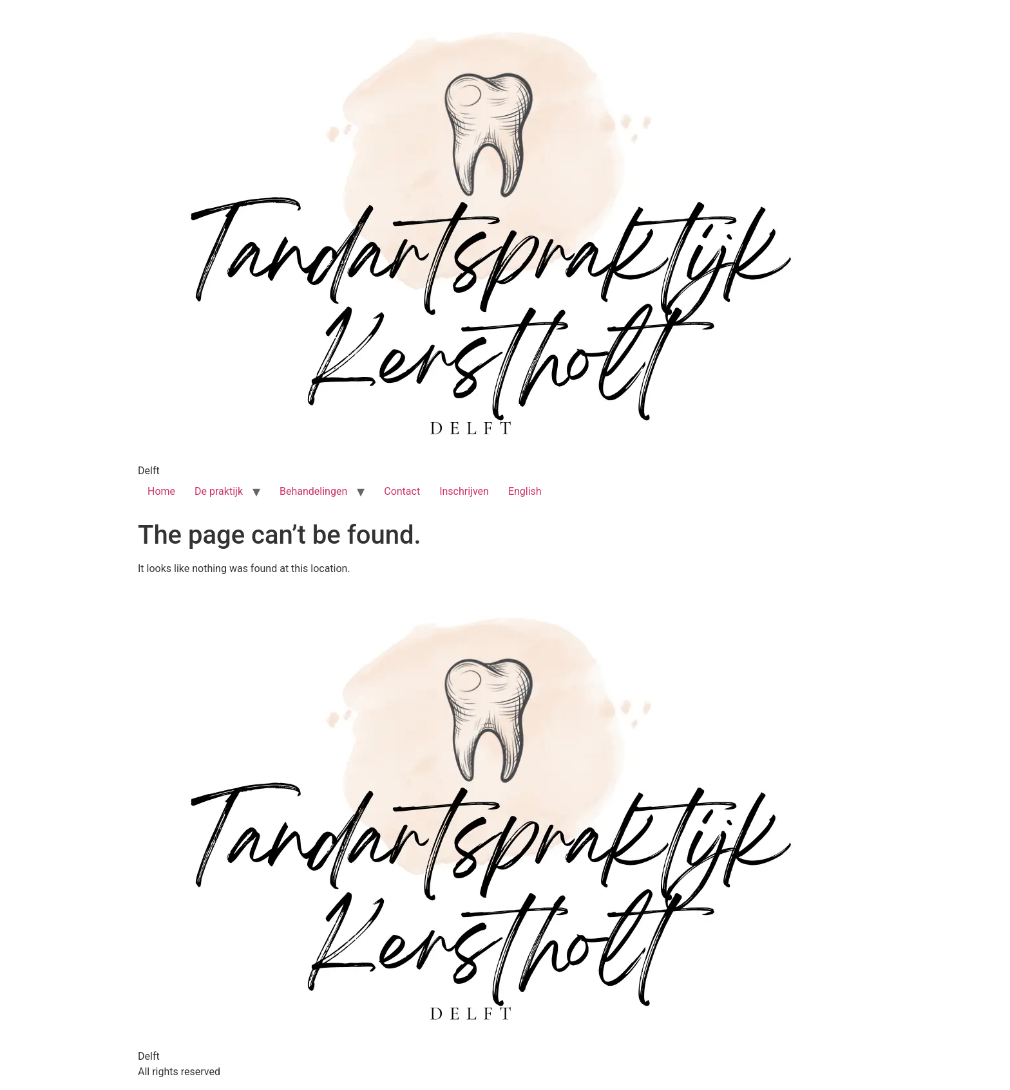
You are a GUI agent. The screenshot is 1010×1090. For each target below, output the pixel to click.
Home (161, 491)
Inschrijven (464, 491)
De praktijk (219, 491)
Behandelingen (313, 491)
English (525, 491)
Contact (402, 491)
